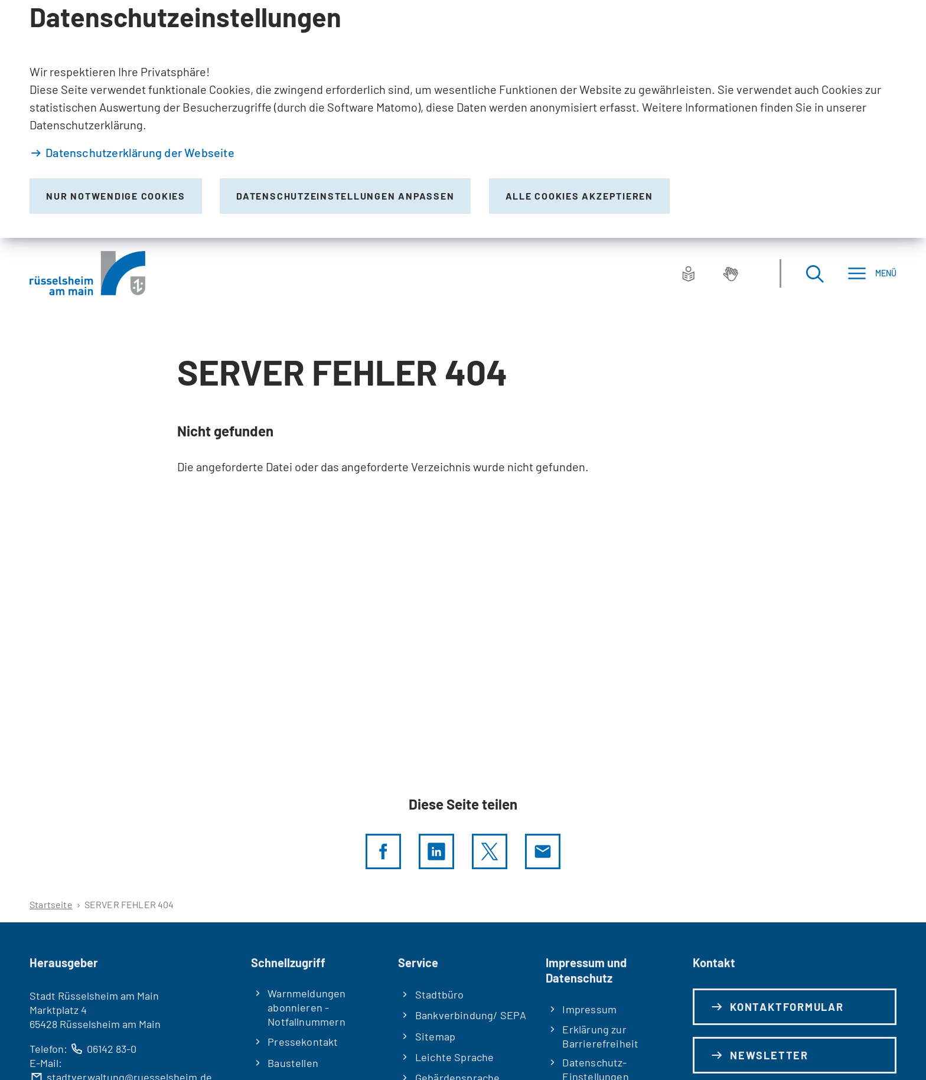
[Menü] (871, 273)
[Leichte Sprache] (688, 273)
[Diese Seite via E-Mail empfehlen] (542, 851)
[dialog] (463, 119)
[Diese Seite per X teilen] (489, 851)
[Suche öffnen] (814, 273)
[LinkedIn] (436, 851)
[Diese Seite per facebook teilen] (383, 851)
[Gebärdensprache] (730, 273)
